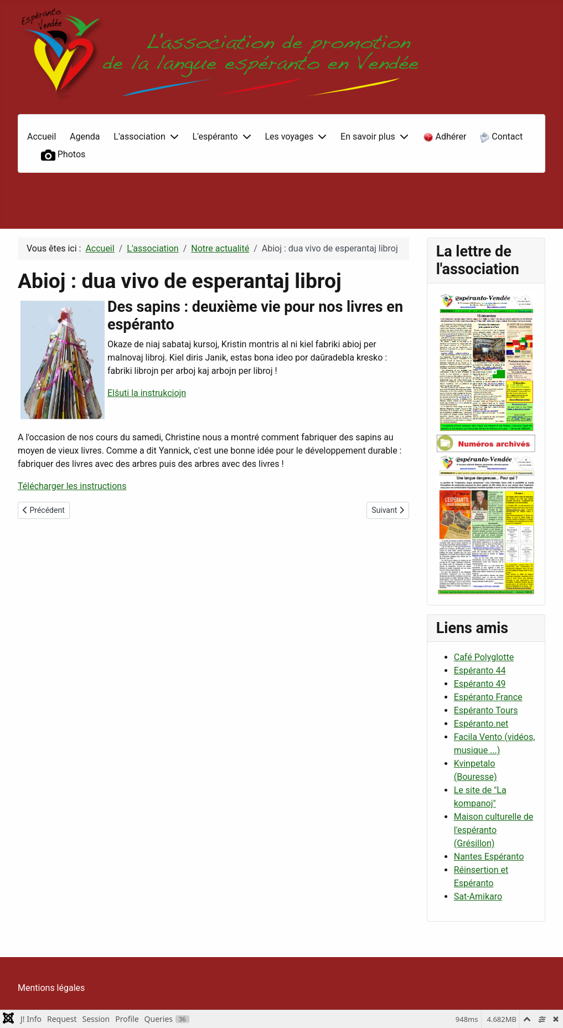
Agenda (85, 136)
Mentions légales (51, 988)
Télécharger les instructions (72, 486)
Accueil (41, 136)
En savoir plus (367, 136)
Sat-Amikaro (478, 896)
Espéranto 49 (480, 684)
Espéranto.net (481, 723)
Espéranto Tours (486, 710)
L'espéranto (215, 136)
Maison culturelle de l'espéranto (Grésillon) (493, 830)
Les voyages (289, 136)
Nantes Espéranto (489, 856)
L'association (139, 136)
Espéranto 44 (480, 670)
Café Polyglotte (484, 657)
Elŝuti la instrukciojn (146, 393)
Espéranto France (488, 697)
